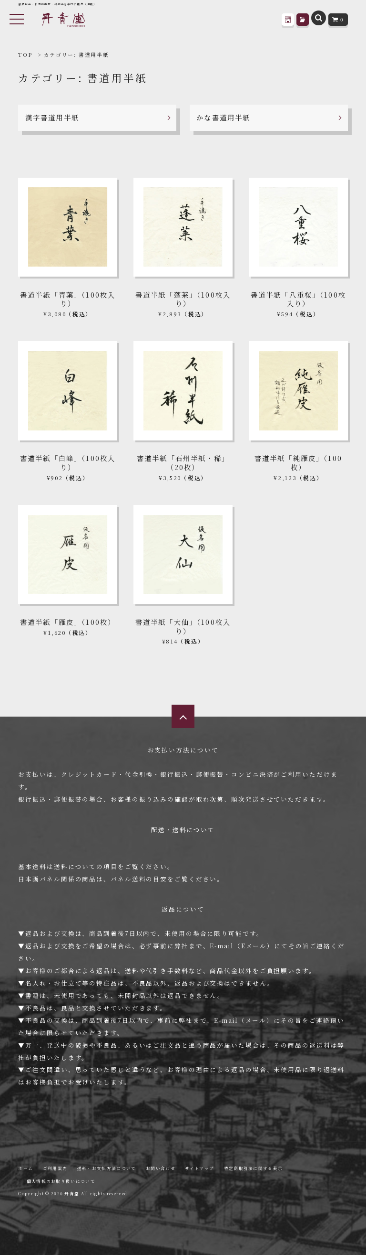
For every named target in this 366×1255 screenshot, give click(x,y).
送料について (75, 866)
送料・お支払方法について (106, 1168)
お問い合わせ (160, 1168)
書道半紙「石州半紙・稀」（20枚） (183, 462)
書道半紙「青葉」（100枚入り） (67, 299)
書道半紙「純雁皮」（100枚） (298, 462)
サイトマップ (199, 1168)
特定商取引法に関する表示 (253, 1168)
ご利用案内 (55, 1168)
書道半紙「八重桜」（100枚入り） (298, 299)
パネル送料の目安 (139, 878)
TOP (25, 54)
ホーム (25, 1168)
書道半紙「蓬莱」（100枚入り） (183, 299)
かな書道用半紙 (223, 117)
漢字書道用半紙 (52, 117)
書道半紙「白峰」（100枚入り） (67, 462)
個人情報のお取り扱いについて (61, 1181)
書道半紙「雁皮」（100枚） (67, 622)
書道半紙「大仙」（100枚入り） (183, 626)
